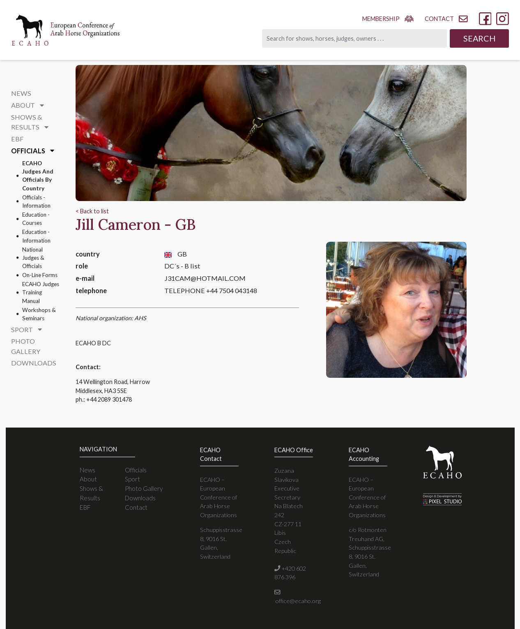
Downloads (33, 363)
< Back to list (92, 211)
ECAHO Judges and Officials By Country (37, 176)
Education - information (36, 236)
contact (446, 18)
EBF (17, 139)
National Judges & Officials (33, 258)
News (21, 93)
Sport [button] (26, 329)
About (88, 479)
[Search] (354, 38)
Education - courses (36, 218)
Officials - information (36, 201)
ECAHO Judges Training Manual (40, 292)
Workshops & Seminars (39, 314)
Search (479, 38)
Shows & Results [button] (29, 122)
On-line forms (40, 275)
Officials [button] (32, 151)
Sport (132, 479)
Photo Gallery (25, 346)
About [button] (27, 105)
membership (388, 18)
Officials (136, 470)
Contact (136, 507)
